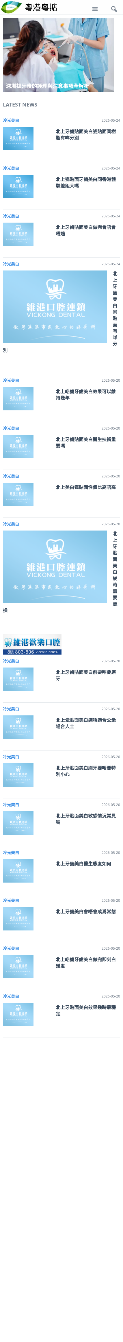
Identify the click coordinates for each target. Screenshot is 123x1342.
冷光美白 (11, 120)
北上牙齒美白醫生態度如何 (83, 864)
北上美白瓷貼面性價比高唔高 (86, 487)
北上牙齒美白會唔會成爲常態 (86, 911)
